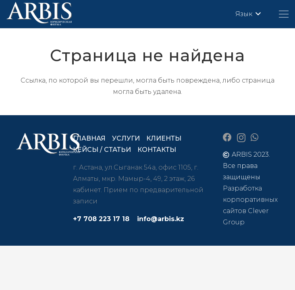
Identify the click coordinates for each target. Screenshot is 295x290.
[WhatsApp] (254, 137)
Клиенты (163, 138)
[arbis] (39, 14)
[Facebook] (227, 137)
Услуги (126, 138)
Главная (89, 138)
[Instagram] (241, 138)
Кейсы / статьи (102, 149)
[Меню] (284, 14)
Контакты (156, 149)
